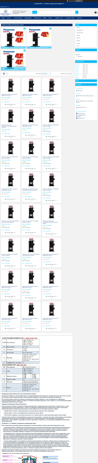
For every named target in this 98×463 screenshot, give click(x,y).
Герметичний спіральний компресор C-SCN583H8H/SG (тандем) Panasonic (45, 137)
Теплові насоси (80, 32)
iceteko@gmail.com (82, 115)
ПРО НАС (50, 18)
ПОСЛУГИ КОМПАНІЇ (18, 18)
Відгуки (78, 40)
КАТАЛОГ (9, 18)
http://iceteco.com (81, 113)
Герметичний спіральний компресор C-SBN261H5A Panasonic (9, 73)
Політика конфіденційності (61, 461)
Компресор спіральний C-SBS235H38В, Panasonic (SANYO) (9, 137)
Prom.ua (55, 460)
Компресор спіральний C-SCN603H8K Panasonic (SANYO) (62, 137)
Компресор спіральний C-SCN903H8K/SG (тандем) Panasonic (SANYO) (9, 203)
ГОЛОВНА (3, 18)
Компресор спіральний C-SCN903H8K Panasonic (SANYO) (62, 169)
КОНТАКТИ (79, 18)
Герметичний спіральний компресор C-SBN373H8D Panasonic (45, 235)
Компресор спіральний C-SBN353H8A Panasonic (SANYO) (26, 105)
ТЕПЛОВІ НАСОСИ (37, 18)
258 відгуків (71, 0)
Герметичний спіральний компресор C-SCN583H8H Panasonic (27, 137)
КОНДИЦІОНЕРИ (28, 18)
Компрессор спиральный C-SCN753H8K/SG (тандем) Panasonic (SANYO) (45, 169)
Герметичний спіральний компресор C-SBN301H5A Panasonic (27, 73)
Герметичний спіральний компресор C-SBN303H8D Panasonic (9, 235)
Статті (78, 46)
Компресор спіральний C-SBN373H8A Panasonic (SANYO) (44, 105)
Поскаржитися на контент (51, 461)
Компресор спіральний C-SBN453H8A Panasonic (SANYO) (62, 105)
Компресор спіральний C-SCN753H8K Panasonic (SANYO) (26, 169)
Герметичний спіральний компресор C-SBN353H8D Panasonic (27, 235)
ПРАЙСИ (44, 18)
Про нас (78, 38)
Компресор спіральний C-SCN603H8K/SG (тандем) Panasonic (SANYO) (9, 169)
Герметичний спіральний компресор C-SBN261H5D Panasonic (45, 202)
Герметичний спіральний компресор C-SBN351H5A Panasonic (45, 73)
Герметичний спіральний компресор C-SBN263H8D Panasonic (63, 202)
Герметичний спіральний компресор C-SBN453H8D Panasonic (63, 235)
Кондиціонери (80, 30)
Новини (78, 43)
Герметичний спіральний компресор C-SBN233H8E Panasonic (27, 202)
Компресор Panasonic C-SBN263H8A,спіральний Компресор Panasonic (63, 73)
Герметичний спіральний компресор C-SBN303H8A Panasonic (9, 105)
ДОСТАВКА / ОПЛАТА (70, 18)
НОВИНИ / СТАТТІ (59, 18)
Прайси (78, 35)
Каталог (78, 27)
